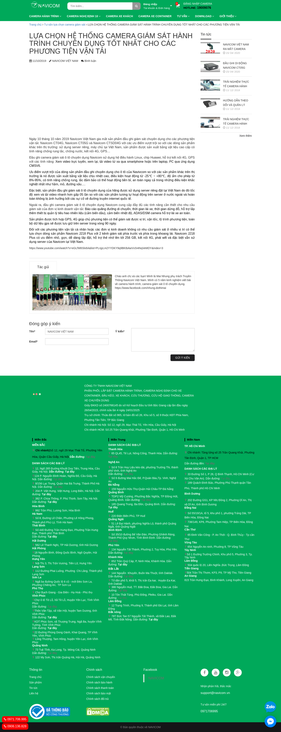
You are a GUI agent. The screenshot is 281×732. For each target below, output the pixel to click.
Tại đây (90, 456)
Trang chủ (35, 677)
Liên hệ (33, 693)
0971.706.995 (15, 719)
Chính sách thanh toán (100, 687)
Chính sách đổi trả (97, 698)
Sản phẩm (35, 682)
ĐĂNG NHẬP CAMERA (198, 3)
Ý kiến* (119, 331)
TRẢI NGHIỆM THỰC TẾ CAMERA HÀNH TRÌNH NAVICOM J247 (237, 122)
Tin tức (206, 34)
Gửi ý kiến (182, 357)
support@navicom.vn (215, 693)
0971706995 (209, 711)
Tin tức (33, 687)
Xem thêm (245, 135)
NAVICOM (156, 678)
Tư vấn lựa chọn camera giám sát (64, 24)
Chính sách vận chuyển (100, 677)
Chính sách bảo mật (98, 693)
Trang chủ (35, 24)
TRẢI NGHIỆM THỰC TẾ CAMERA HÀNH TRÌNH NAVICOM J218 (237, 84)
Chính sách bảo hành (99, 682)
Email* (33, 341)
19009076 (204, 7)
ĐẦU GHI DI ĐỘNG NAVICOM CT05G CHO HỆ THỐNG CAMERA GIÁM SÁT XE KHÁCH (235, 66)
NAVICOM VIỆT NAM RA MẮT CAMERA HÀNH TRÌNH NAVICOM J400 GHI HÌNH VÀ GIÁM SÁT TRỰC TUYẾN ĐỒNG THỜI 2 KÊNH (236, 47)
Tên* (32, 331)
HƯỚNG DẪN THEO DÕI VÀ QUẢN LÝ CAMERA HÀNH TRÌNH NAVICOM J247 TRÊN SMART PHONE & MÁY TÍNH (237, 103)
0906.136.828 (15, 726)
